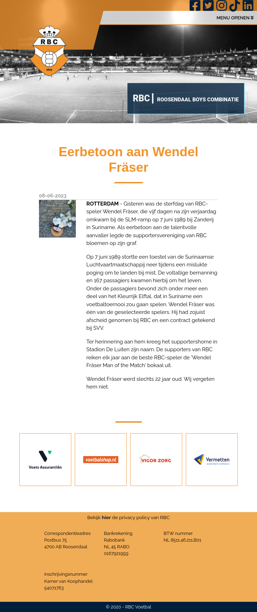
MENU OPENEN (235, 17)
